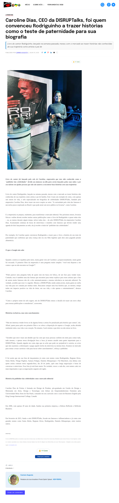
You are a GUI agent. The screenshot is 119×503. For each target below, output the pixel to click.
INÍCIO (27, 5)
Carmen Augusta (26, 475)
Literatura (9, 15)
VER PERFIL (57, 479)
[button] (109, 5)
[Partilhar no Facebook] (42, 52)
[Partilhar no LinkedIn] (51, 52)
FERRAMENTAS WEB (55, 5)
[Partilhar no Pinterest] (48, 52)
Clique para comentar (43, 456)
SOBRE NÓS (37, 5)
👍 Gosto (76, 62)
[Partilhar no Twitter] (45, 52)
